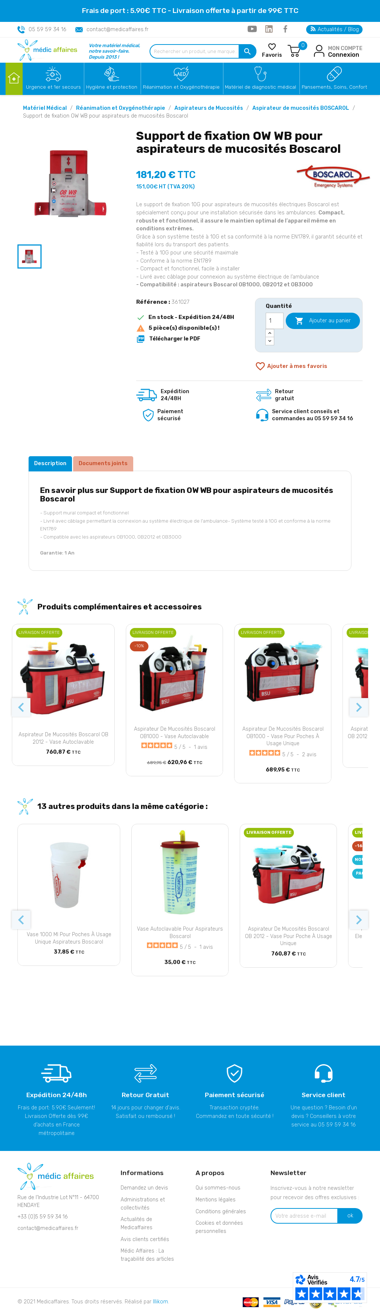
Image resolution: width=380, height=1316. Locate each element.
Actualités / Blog (335, 29)
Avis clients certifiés (145, 1239)
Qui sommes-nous (218, 1188)
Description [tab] (50, 463)
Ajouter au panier (323, 320)
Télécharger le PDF (168, 339)
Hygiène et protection (111, 87)
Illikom (160, 1302)
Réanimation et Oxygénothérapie (181, 87)
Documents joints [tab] (103, 463)
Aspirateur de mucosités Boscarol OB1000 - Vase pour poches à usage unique (283, 736)
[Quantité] (275, 321)
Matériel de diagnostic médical (260, 87)
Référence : (153, 302)
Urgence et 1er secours (53, 87)
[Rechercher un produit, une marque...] (203, 51)
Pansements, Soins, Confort (334, 87)
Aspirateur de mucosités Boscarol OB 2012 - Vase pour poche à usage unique (288, 936)
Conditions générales (221, 1211)
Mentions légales (216, 1200)
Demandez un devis (144, 1188)
